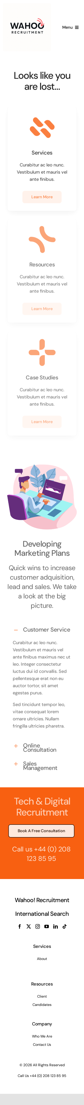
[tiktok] (64, 926)
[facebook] (19, 926)
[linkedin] (55, 926)
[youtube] (46, 926)
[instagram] (37, 926)
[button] (42, 628)
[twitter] (28, 926)
